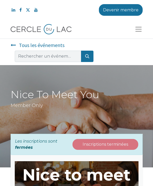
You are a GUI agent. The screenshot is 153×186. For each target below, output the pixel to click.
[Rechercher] (87, 56)
